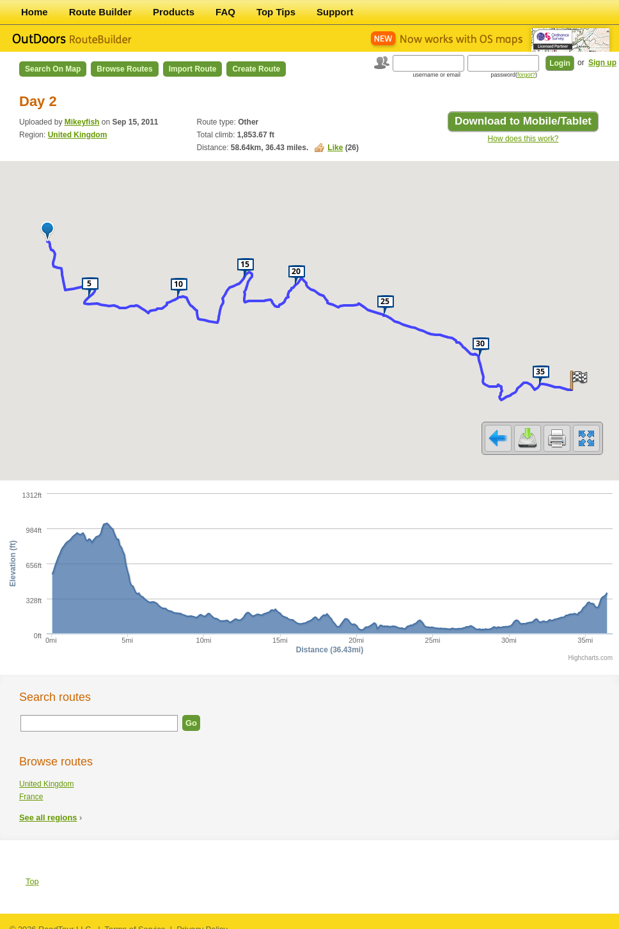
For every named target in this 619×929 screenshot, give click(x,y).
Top (32, 873)
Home (34, 11)
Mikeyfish (82, 122)
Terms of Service (134, 921)
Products (173, 11)
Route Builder (100, 11)
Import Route (193, 69)
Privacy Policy (202, 921)
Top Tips (275, 11)
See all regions (48, 809)
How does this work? (523, 138)
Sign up (602, 62)
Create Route (256, 69)
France (31, 788)
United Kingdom (77, 134)
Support (335, 11)
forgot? (526, 75)
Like (335, 147)
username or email (436, 75)
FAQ (225, 11)
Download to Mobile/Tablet (523, 121)
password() (513, 75)
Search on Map (53, 69)
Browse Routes (124, 69)
